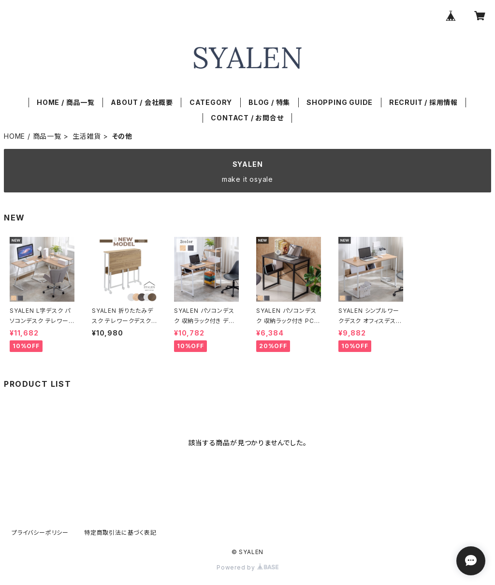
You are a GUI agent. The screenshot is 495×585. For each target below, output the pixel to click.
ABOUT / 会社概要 (142, 102)
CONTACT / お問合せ (247, 118)
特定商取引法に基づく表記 (120, 532)
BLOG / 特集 (269, 102)
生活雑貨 (87, 136)
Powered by (247, 567)
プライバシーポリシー (40, 532)
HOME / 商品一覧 (66, 102)
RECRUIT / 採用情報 (423, 102)
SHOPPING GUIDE (339, 102)
